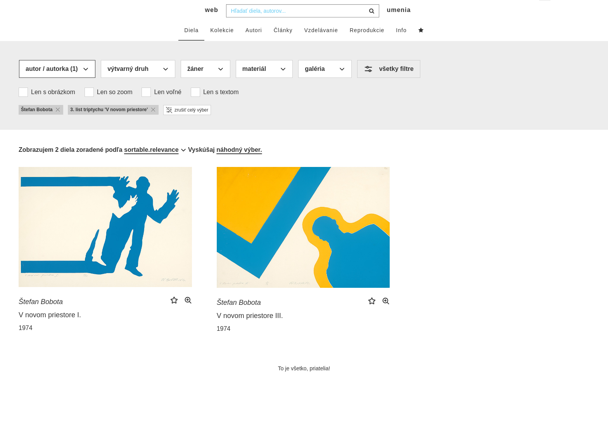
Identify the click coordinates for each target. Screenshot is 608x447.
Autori (253, 45)
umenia (399, 25)
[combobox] (302, 26)
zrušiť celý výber (187, 125)
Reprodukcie (367, 45)
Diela (191, 45)
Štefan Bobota (41, 317)
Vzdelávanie (321, 45)
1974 (26, 343)
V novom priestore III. (250, 331)
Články (283, 45)
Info (401, 45)
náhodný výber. (239, 165)
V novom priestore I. (50, 330)
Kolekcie (222, 45)
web (211, 25)
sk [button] (545, 12)
